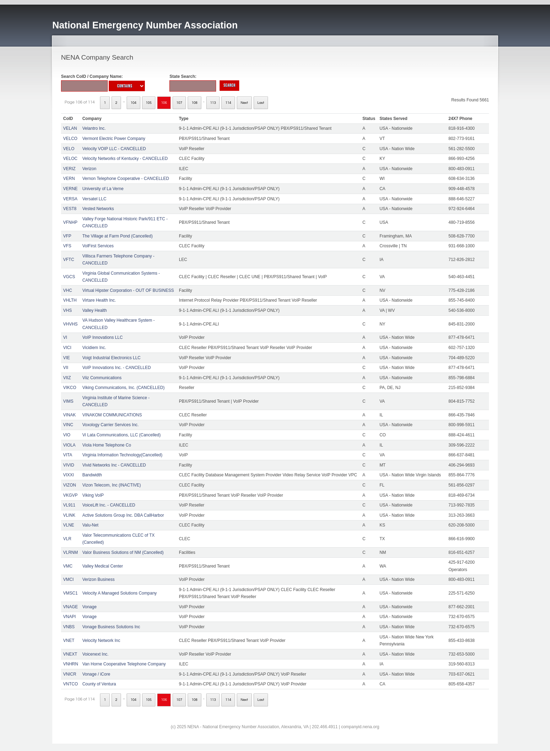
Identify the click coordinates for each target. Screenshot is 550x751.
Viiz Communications (102, 377)
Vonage (89, 606)
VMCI (68, 579)
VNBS (69, 626)
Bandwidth (92, 474)
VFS (67, 245)
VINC (68, 424)
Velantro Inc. (94, 128)
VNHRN (70, 664)
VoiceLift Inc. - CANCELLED (108, 505)
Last (260, 103)
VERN (69, 178)
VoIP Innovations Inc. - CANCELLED (116, 367)
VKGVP (70, 495)
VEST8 (69, 208)
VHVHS (70, 324)
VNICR (69, 674)
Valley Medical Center (102, 566)
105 (149, 103)
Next (244, 103)
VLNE (68, 525)
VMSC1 (70, 593)
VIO (67, 435)
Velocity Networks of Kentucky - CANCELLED (125, 158)
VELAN (70, 128)
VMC (68, 566)
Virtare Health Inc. (99, 300)
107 (179, 103)
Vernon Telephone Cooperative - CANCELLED (125, 178)
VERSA (70, 198)
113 (213, 103)
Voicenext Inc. (95, 654)
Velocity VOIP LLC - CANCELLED (114, 148)
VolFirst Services (98, 245)
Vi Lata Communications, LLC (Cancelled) (121, 435)
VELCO (70, 138)
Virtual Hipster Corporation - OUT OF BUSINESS (128, 290)
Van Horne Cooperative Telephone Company (124, 664)
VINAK (69, 415)
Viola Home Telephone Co (106, 445)
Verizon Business (98, 579)
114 (228, 103)
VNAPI (69, 616)
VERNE (70, 188)
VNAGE (70, 606)
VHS (67, 310)
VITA (67, 454)
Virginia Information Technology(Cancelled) (122, 454)
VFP (67, 236)
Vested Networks (98, 208)
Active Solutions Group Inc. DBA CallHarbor (123, 515)
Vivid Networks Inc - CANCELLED (114, 465)
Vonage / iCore (96, 674)
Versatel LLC (94, 198)
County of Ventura (99, 684)
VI (65, 337)
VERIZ (69, 168)
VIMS (68, 401)
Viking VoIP (93, 495)
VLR (67, 538)
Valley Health (94, 310)
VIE (66, 357)
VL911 (69, 505)
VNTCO (70, 684)
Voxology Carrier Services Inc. (110, 424)
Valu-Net (90, 525)
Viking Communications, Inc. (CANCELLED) (123, 387)
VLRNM (70, 552)
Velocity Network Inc (101, 640)
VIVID (68, 465)
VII (65, 367)
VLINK (69, 515)
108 (194, 103)
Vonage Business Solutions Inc (111, 626)
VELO (68, 148)
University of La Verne (102, 188)
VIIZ (67, 377)
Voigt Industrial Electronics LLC (111, 357)
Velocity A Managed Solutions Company (119, 593)
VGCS (69, 276)
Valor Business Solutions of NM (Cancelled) (123, 552)
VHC (67, 290)
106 (164, 103)
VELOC (70, 158)
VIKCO (69, 387)
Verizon (89, 168)
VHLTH (69, 300)
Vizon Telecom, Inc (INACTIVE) (111, 485)
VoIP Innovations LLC (102, 337)
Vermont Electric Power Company (113, 138)
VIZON (69, 485)
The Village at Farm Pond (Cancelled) (117, 236)
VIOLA (69, 445)
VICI (67, 347)
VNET (68, 640)
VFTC (68, 259)
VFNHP (70, 222)
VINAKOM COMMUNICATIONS (112, 415)
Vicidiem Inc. (94, 347)
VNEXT (70, 654)
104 (133, 103)
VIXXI (68, 474)
